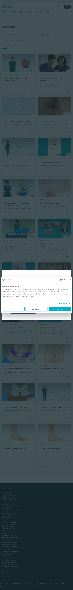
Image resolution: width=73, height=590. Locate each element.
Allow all (60, 309)
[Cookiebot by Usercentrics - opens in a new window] (58, 279)
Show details (62, 303)
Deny (13, 309)
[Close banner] (70, 280)
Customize (36, 309)
